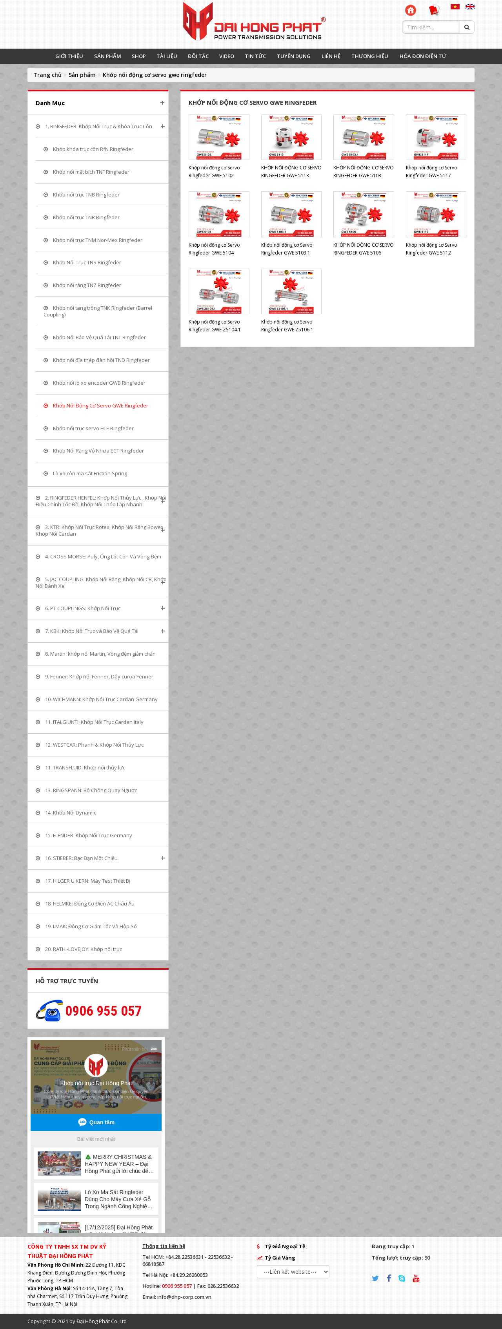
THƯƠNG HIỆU (369, 56)
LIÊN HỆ (331, 56)
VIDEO (226, 56)
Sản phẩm (82, 74)
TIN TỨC (255, 56)
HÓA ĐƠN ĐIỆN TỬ (423, 56)
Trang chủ (47, 74)
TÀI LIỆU (166, 56)
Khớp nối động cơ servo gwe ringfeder (155, 74)
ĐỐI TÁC (198, 56)
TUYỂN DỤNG (294, 56)
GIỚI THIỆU (69, 56)
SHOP (139, 56)
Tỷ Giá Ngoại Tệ (285, 1246)
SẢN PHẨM (107, 56)
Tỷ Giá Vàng (280, 1257)
